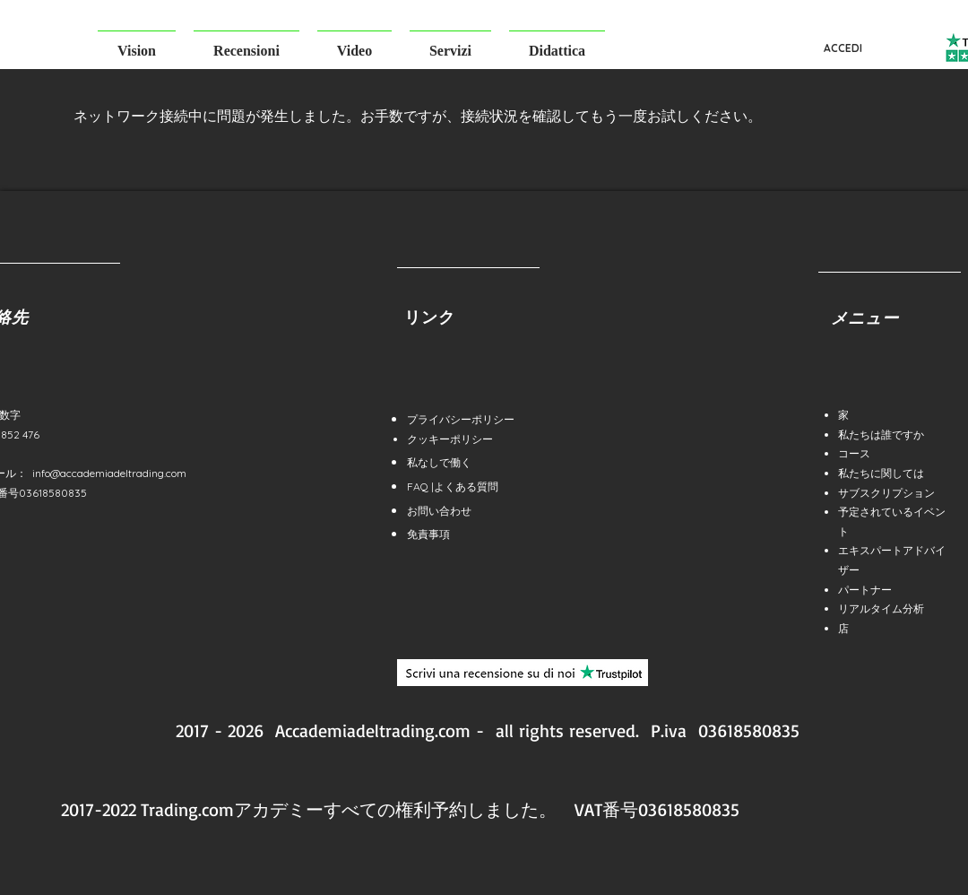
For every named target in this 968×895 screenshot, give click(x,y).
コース (854, 453)
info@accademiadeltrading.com (109, 473)
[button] (137, 42)
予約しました (485, 809)
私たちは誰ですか (881, 434)
